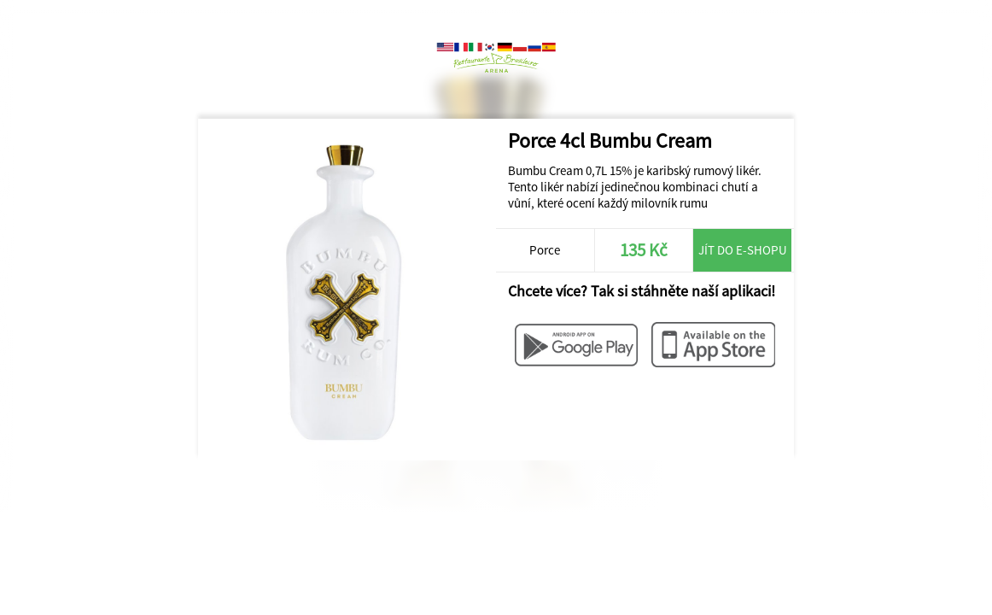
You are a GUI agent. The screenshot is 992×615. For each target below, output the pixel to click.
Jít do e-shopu (742, 250)
